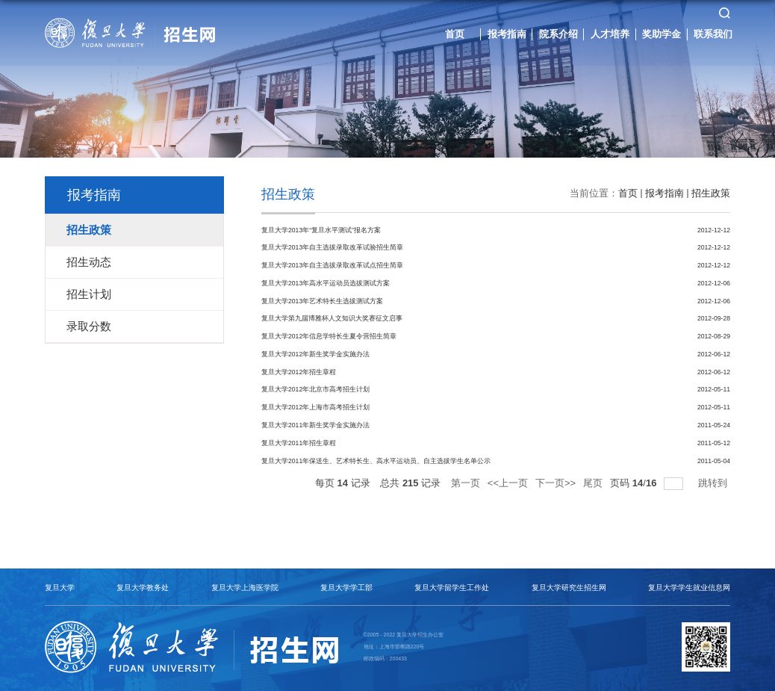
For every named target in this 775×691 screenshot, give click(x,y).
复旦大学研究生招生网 (569, 587)
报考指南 (507, 33)
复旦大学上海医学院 (244, 587)
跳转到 (714, 483)
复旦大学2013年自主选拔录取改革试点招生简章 (332, 265)
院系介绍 (558, 33)
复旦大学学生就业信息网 (689, 587)
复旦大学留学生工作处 (451, 587)
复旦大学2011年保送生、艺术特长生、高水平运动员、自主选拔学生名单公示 (376, 460)
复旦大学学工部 (346, 587)
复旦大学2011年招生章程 (298, 443)
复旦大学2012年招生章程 (298, 372)
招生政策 (710, 193)
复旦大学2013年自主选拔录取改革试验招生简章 (332, 247)
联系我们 (713, 33)
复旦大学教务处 (142, 587)
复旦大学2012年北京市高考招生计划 (315, 389)
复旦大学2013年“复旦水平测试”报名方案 (321, 230)
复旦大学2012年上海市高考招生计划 (315, 407)
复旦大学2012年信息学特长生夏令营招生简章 (328, 336)
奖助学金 (661, 33)
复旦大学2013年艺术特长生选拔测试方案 (322, 301)
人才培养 (610, 33)
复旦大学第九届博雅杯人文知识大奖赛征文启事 (331, 318)
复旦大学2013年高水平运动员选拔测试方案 (325, 283)
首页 (454, 33)
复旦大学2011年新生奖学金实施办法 (315, 425)
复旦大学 (60, 587)
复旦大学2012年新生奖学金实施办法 (315, 354)
